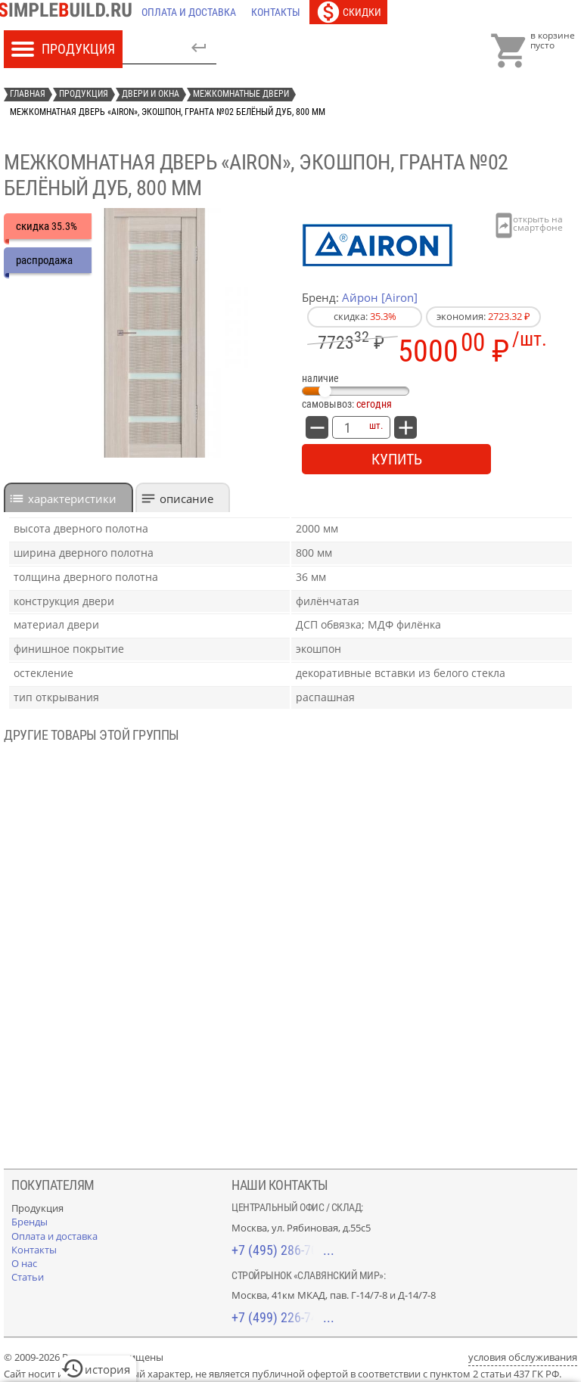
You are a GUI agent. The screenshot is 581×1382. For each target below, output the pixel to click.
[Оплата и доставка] (188, 12)
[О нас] (24, 1263)
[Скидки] (348, 12)
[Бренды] (29, 1221)
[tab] (68, 497)
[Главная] (68, 12)
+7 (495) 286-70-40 (282, 1250)
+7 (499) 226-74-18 (282, 1317)
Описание (186, 498)
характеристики (72, 498)
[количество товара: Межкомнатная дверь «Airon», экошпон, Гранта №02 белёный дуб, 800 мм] (347, 427)
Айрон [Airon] (380, 297)
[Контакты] (275, 12)
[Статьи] (27, 1277)
